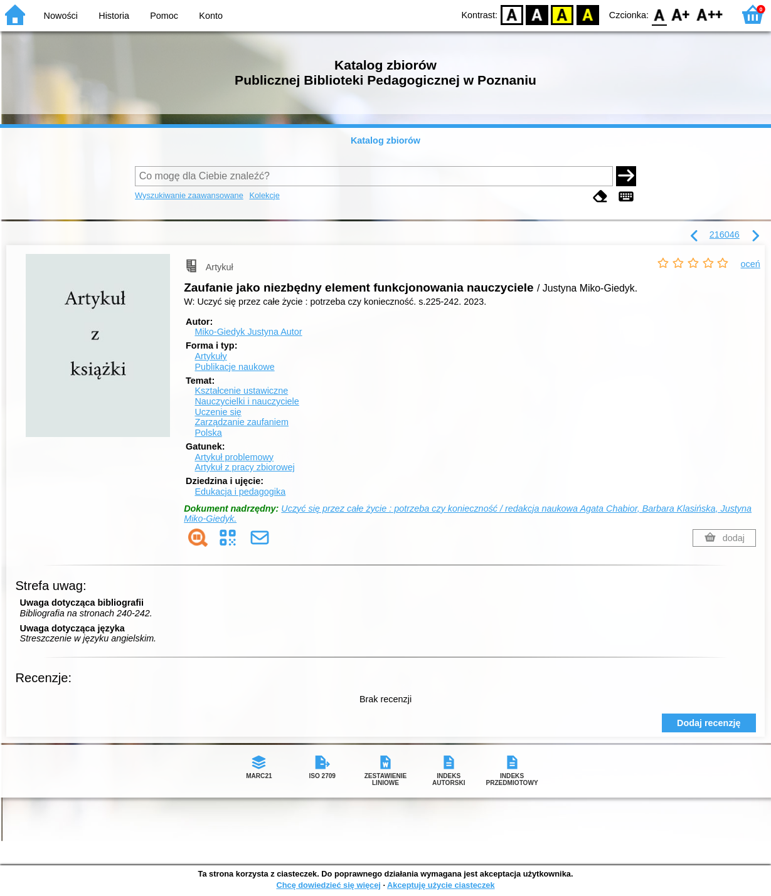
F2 (710, 14)
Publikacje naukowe (234, 367)
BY (587, 14)
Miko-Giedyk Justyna (248, 332)
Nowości (61, 16)
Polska (207, 433)
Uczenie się (217, 412)
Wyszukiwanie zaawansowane (189, 195)
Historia (113, 16)
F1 (681, 14)
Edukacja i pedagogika (239, 492)
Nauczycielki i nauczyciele (246, 401)
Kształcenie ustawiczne (241, 391)
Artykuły (210, 356)
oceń (750, 264)
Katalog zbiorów (385, 140)
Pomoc (164, 16)
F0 (659, 14)
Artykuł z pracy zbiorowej (244, 467)
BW (537, 14)
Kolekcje (264, 195)
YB (562, 14)
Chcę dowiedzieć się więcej (328, 885)
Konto (211, 16)
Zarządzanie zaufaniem (241, 422)
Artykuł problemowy (234, 457)
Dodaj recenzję (709, 723)
